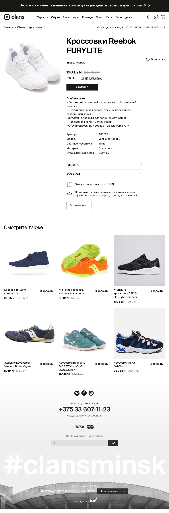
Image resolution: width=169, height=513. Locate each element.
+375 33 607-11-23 (154, 28)
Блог (109, 17)
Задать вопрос (78, 205)
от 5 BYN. (109, 184)
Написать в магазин (114, 495)
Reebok (80, 63)
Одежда (42, 17)
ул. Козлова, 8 (114, 28)
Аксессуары (71, 17)
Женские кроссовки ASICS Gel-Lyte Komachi (125, 294)
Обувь (55, 17)
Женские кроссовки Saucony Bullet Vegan (71, 294)
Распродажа (123, 17)
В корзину (82, 87)
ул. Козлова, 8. (129, 196)
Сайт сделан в (84, 506)
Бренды (87, 17)
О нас (99, 17)
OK (113, 447)
